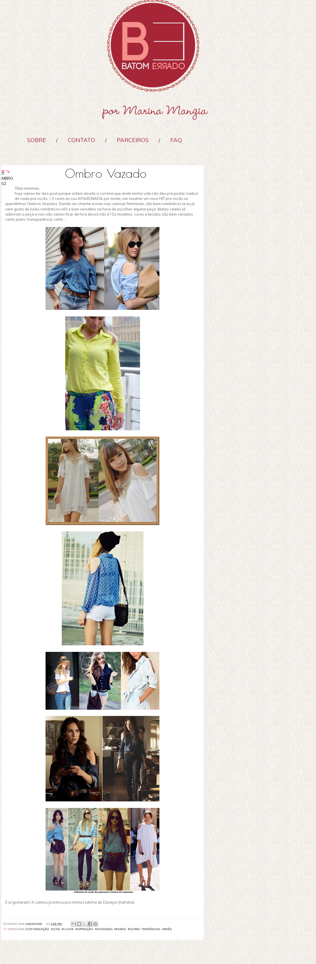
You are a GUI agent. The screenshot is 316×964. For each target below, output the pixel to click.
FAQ (176, 140)
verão (167, 929)
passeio (120, 929)
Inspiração (84, 929)
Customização (37, 929)
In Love (67, 929)
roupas (134, 929)
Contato (81, 140)
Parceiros (133, 140)
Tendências (150, 929)
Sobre (36, 140)
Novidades (103, 929)
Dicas (55, 929)
